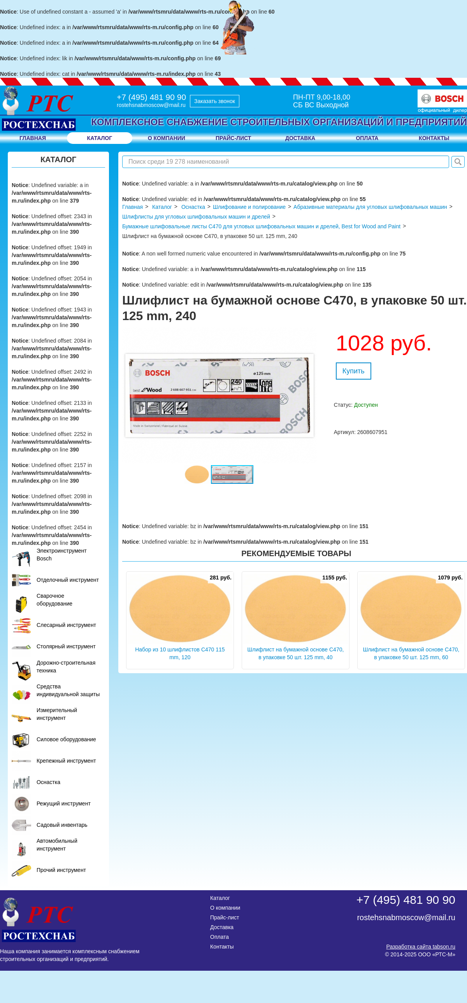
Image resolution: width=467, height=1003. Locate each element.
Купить (353, 371)
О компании (225, 908)
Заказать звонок (214, 101)
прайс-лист (233, 138)
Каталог (99, 138)
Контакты (222, 946)
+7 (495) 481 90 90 (151, 97)
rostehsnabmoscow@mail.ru (151, 105)
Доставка (222, 927)
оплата (367, 138)
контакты (434, 138)
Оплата (219, 937)
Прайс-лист (224, 917)
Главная (32, 138)
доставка (300, 138)
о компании (166, 138)
